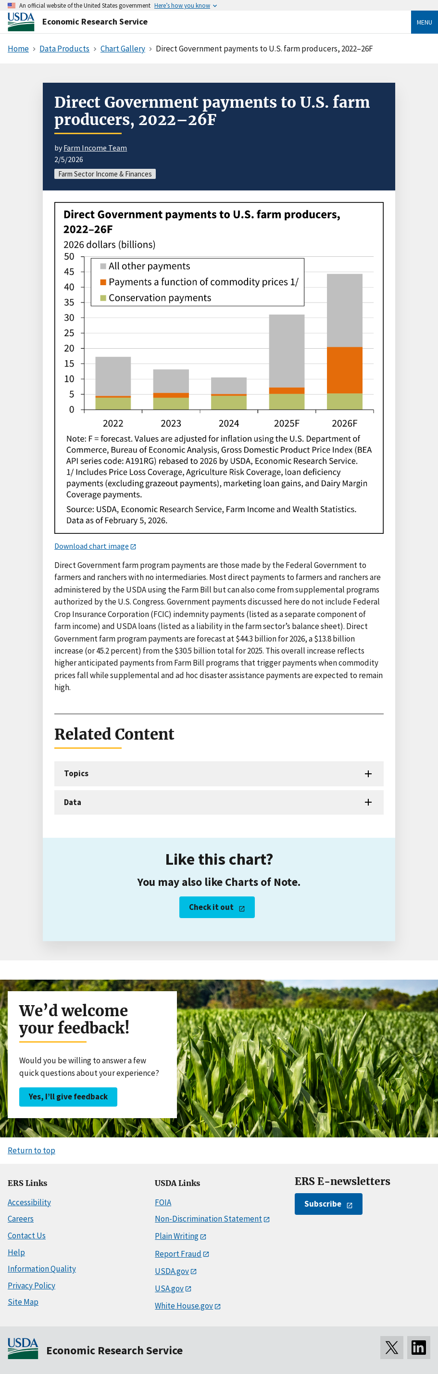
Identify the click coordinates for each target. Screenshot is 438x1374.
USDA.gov (172, 1271)
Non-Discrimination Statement (208, 1218)
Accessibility (29, 1202)
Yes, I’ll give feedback (68, 1096)
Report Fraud (178, 1253)
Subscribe (322, 1203)
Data (72, 802)
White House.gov (184, 1305)
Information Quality (42, 1268)
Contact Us (27, 1235)
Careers (21, 1218)
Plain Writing (177, 1236)
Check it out (211, 907)
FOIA (163, 1202)
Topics (76, 773)
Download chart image (91, 546)
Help (16, 1252)
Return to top (31, 1150)
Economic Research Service (95, 21)
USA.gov (169, 1288)
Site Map (23, 1302)
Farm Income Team (95, 147)
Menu (424, 22)
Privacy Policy (31, 1285)
